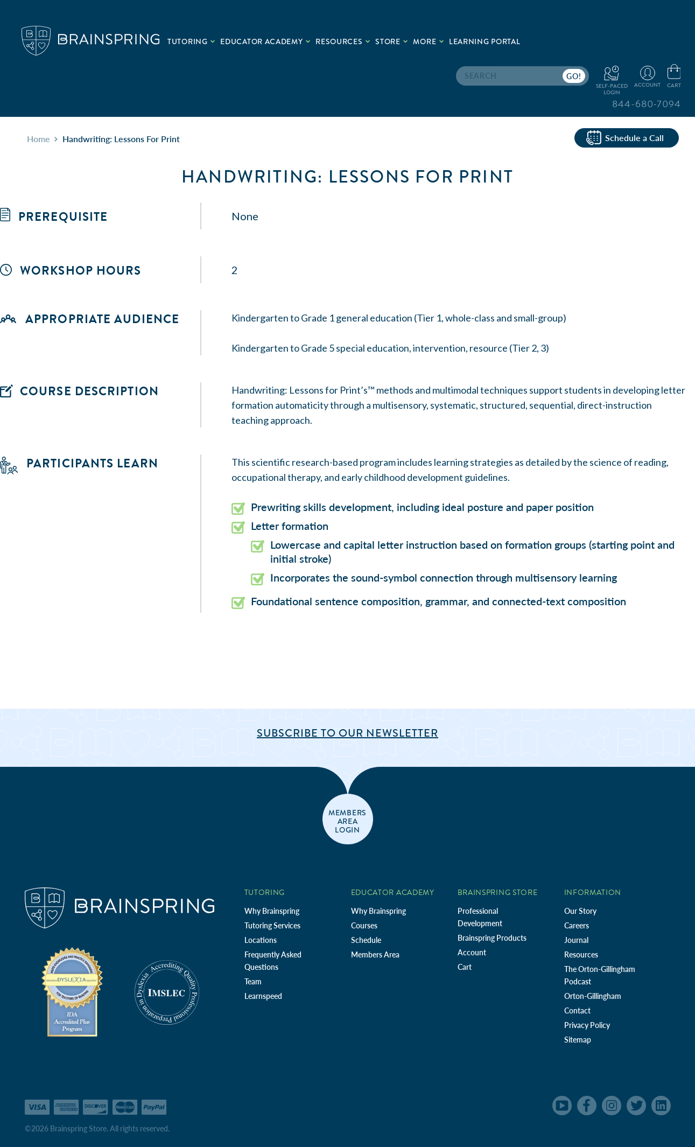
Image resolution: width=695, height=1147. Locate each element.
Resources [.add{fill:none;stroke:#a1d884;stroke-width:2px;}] (342, 41)
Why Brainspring (271, 910)
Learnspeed (263, 996)
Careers (576, 925)
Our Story (580, 910)
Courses (364, 925)
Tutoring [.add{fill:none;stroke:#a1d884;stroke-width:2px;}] (191, 41)
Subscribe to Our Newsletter (347, 733)
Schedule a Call (625, 137)
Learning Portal (485, 41)
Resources (581, 954)
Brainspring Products (492, 937)
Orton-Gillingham (592, 996)
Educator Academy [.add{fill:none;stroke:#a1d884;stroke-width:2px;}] (265, 41)
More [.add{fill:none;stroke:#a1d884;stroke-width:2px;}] (428, 41)
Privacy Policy (587, 1025)
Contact (577, 1010)
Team (253, 981)
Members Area (375, 954)
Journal (576, 940)
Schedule (366, 940)
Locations (260, 940)
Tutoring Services (272, 925)
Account (472, 952)
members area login (347, 820)
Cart (465, 966)
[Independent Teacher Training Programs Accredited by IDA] (72, 991)
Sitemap (577, 1039)
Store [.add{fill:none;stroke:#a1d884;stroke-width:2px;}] (391, 41)
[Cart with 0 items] (674, 76)
